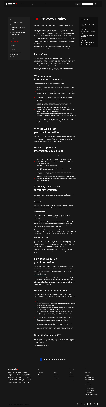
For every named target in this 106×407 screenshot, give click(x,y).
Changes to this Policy (86, 44)
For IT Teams (88, 386)
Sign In (78, 4)
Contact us (71, 376)
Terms (12, 20)
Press (70, 378)
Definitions (83, 22)
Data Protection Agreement (17, 22)
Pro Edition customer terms (17, 29)
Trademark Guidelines (15, 52)
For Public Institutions (89, 390)
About (70, 372)
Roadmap (56, 374)
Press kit (12, 57)
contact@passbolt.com (40, 274)
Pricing (31, 4)
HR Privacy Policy (14, 41)
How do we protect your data (87, 42)
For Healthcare (88, 392)
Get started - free (87, 4)
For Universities (88, 384)
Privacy (12, 38)
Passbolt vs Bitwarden (90, 377)
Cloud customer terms (15, 25)
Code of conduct (14, 34)
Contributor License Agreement (18, 32)
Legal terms (39, 374)
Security (12, 45)
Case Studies (88, 372)
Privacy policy (40, 372)
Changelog (56, 378)
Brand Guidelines (14, 54)
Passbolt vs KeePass (89, 379)
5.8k (97, 4)
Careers (71, 374)
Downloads (56, 376)
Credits (12, 49)
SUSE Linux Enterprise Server (91, 394)
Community (62, 4)
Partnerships (72, 380)
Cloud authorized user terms (17, 27)
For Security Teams (89, 388)
